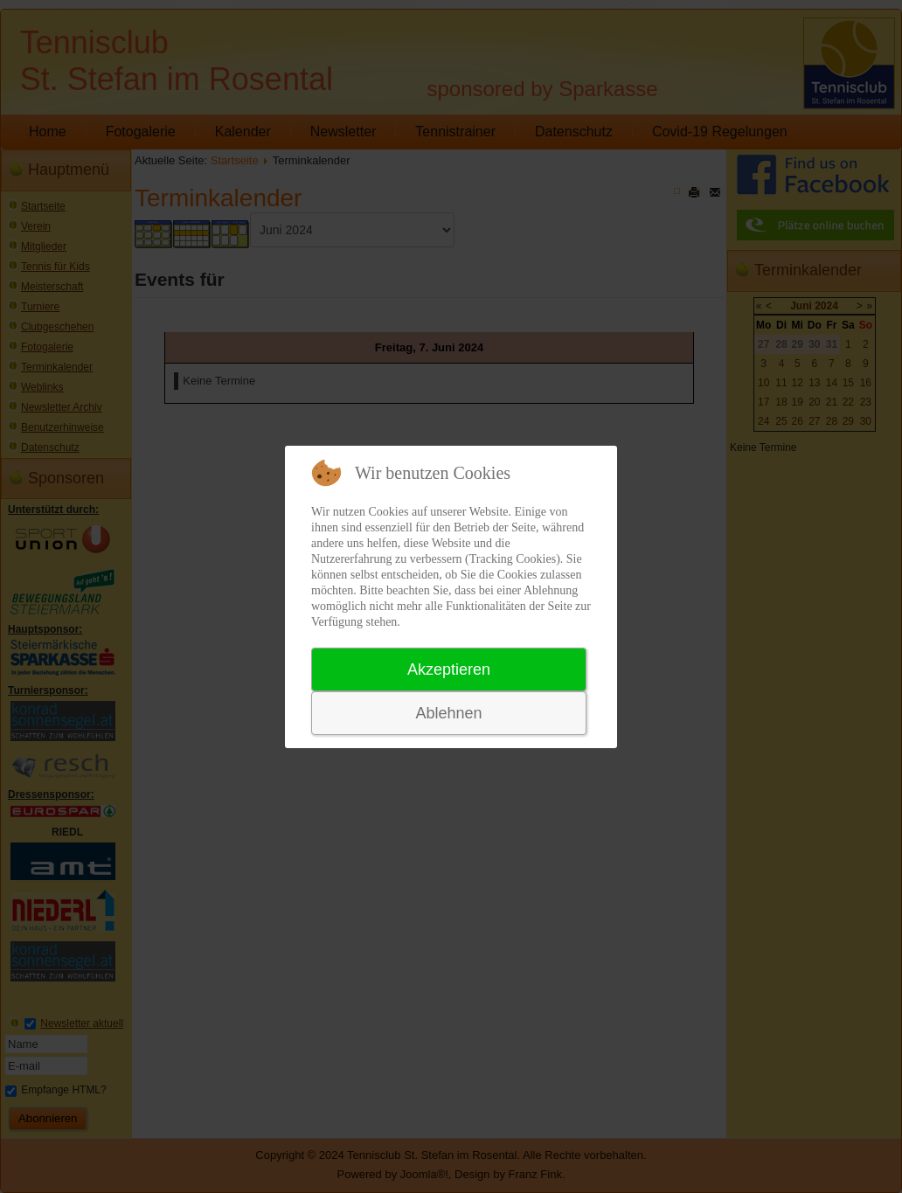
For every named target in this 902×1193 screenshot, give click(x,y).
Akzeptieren (448, 669)
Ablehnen (448, 713)
